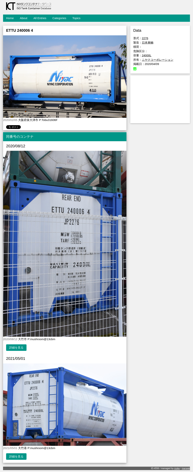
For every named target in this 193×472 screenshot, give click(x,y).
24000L (146, 55)
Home (10, 18)
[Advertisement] (160, 99)
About (23, 18)
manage (186, 468)
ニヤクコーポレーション (157, 59)
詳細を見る (16, 347)
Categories (59, 18)
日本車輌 (147, 42)
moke (177, 468)
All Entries (39, 18)
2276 (145, 38)
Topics (76, 18)
